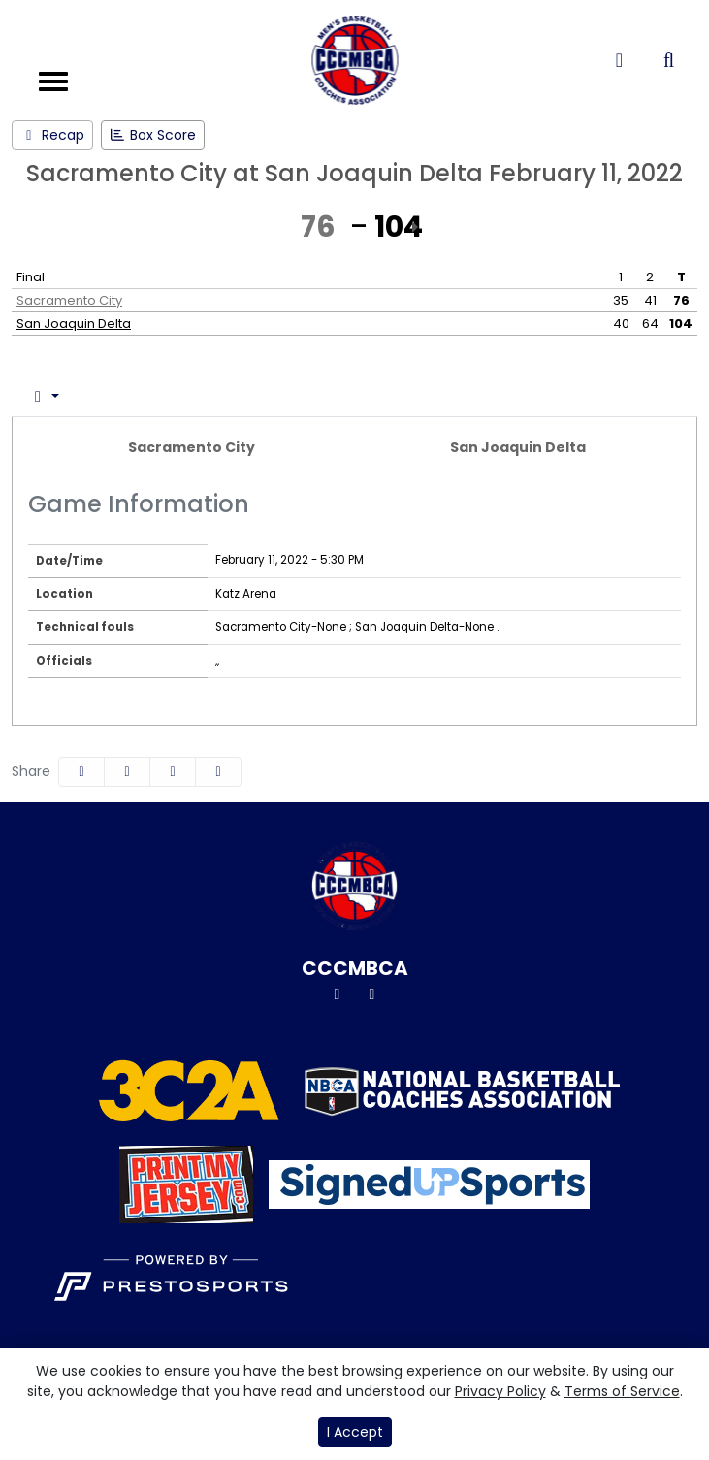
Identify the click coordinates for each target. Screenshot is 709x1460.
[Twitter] (337, 994)
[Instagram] (372, 994)
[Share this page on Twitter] (127, 772)
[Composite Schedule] (619, 60)
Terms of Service (622, 1391)
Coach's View (317, 396)
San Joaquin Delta (73, 323)
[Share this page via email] (172, 772)
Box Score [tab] (66, 396)
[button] (218, 772)
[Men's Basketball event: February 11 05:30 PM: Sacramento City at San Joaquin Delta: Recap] (52, 135)
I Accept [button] (355, 1432)
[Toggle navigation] (53, 81)
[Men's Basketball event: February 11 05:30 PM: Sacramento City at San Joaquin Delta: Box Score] (153, 135)
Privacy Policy (500, 1391)
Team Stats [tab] (181, 396)
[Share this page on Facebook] (81, 772)
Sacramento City (69, 300)
